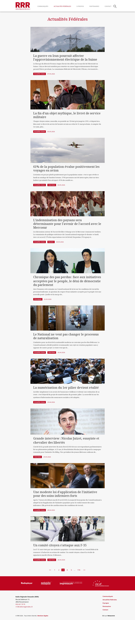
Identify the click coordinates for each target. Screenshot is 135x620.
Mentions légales (42, 616)
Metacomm (111, 616)
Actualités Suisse (39, 74)
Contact (108, 6)
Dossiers (51, 242)
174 (78, 570)
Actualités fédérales (62, 6)
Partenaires (94, 6)
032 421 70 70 (20, 604)
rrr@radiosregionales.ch (24, 607)
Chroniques (37, 299)
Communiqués (42, 6)
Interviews (51, 185)
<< (50, 570)
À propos (80, 6)
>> (84, 570)
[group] (26, 583)
